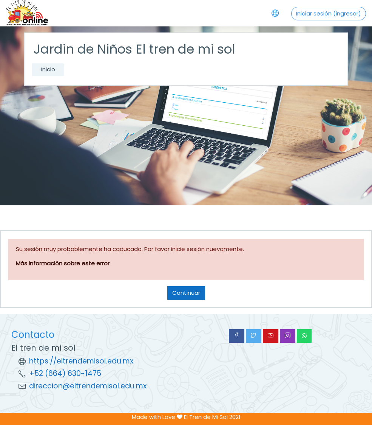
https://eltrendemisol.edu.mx (81, 361)
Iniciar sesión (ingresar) (328, 13)
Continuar (186, 293)
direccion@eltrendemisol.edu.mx (88, 386)
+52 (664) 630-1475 (65, 373)
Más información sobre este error (63, 263)
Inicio (48, 69)
